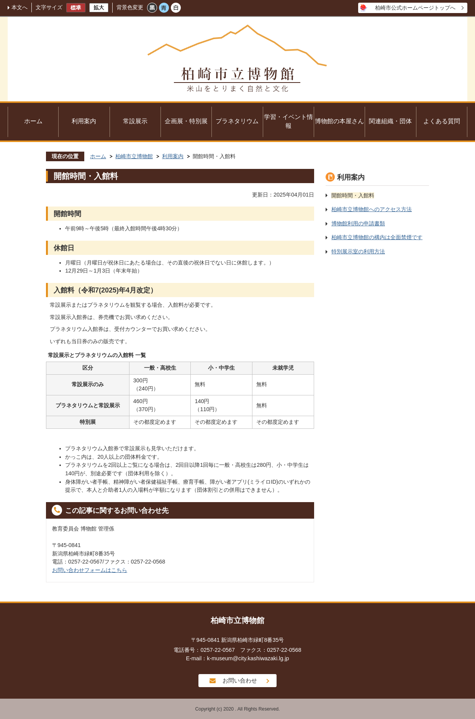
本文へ (19, 7)
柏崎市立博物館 (134, 156)
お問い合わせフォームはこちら (89, 570)
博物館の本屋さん (339, 121)
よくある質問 (441, 121)
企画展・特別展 (186, 121)
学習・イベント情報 (288, 121)
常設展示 (135, 121)
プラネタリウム (237, 121)
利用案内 (84, 121)
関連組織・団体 (390, 121)
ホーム (33, 121)
